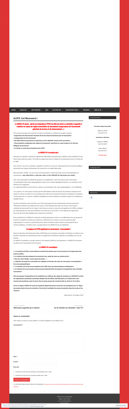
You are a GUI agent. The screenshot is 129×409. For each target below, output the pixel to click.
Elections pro (57, 110)
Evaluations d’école (73, 110)
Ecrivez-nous (103, 155)
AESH (46, 110)
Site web (16, 367)
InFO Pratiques (36, 110)
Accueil (13, 110)
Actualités (24, 110)
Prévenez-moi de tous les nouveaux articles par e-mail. (31, 375)
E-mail (15, 361)
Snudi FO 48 (98, 110)
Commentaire (18, 325)
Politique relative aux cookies (36, 406)
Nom (15, 356)
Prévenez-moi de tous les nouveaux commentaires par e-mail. (33, 371)
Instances (87, 110)
